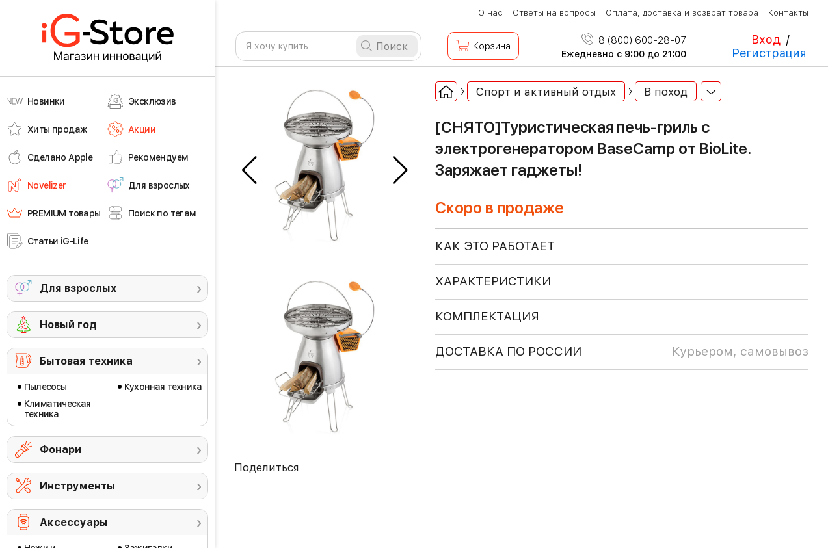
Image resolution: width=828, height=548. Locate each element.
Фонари (60, 449)
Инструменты (77, 486)
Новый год (68, 325)
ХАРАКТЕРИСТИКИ (493, 281)
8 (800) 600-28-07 (633, 40)
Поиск (392, 46)
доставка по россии (621, 351)
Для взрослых (78, 288)
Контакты (788, 13)
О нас (490, 13)
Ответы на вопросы (554, 13)
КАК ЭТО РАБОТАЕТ (495, 246)
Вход (766, 39)
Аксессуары (74, 522)
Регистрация (769, 53)
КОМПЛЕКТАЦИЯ (487, 316)
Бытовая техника (86, 361)
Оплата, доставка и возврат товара (682, 13)
